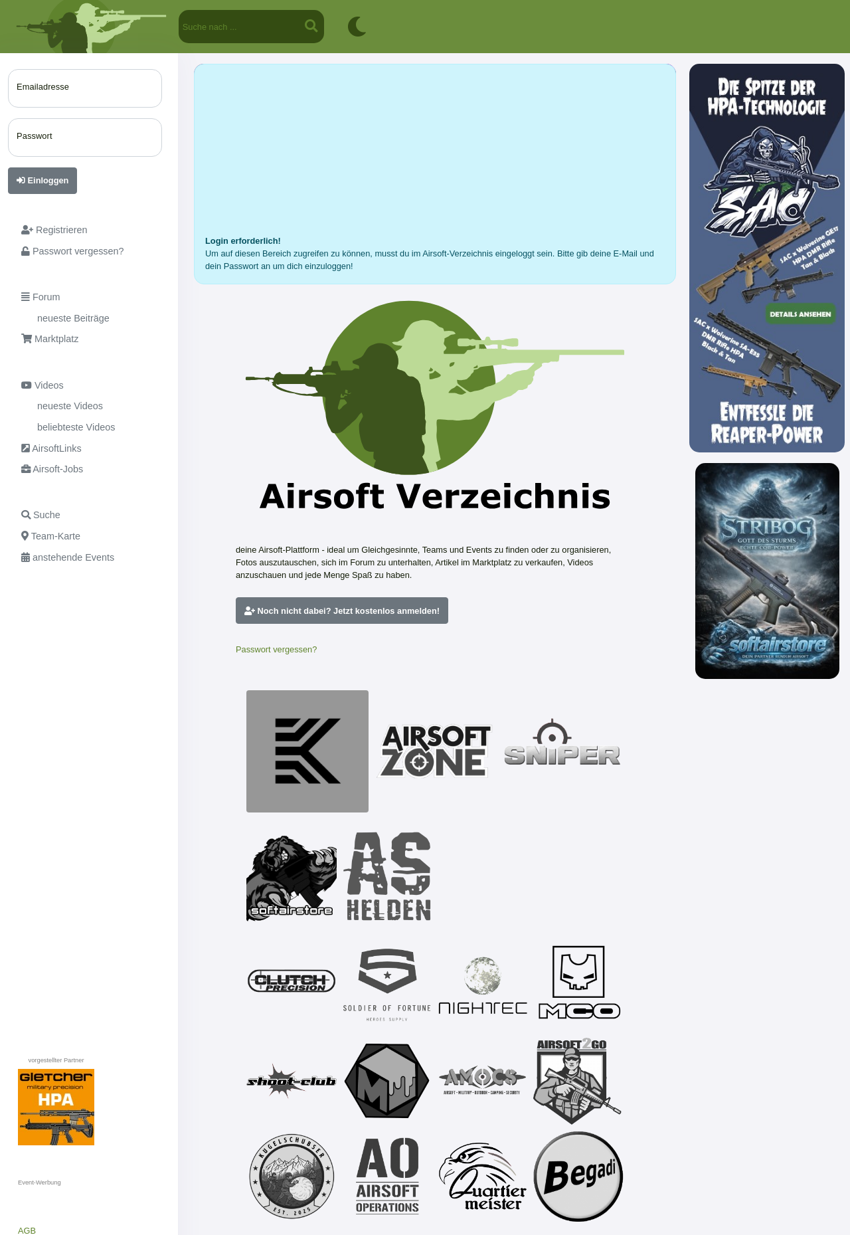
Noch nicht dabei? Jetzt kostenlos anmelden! (342, 611)
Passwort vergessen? (276, 649)
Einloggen (42, 180)
